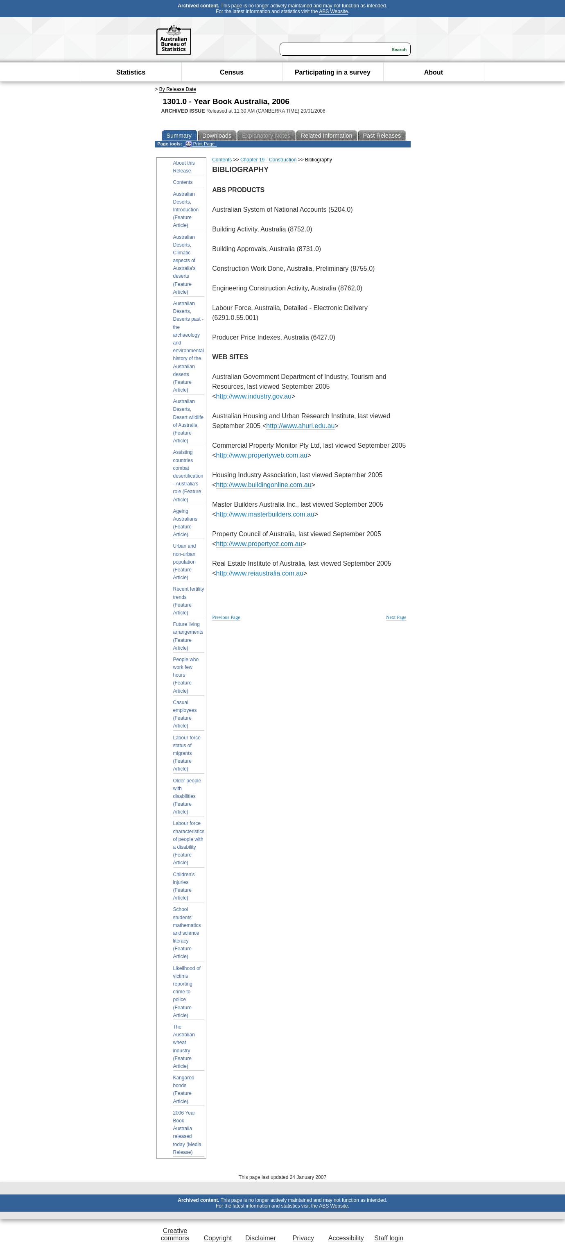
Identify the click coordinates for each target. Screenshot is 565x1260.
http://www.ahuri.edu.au (300, 425)
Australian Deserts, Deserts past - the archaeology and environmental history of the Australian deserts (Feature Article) (188, 347)
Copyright (218, 1238)
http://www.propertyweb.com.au (261, 455)
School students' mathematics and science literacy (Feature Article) (187, 932)
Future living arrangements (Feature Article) (188, 636)
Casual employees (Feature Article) (185, 714)
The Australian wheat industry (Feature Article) (184, 1046)
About (433, 72)
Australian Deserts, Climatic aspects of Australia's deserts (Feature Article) (184, 264)
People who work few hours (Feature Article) (186, 675)
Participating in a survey (333, 72)
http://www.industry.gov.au (254, 396)
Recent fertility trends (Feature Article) (188, 601)
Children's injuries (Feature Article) (184, 886)
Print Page (200, 144)
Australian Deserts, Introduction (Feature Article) (186, 210)
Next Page (396, 617)
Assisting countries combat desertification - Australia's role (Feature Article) (188, 475)
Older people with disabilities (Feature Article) (187, 796)
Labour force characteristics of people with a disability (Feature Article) (189, 843)
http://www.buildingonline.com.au (264, 484)
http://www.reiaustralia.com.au (259, 573)
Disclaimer (260, 1238)
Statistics (130, 72)
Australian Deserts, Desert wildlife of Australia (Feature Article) (188, 421)
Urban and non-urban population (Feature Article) (184, 561)
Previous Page (226, 617)
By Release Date (177, 89)
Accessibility (346, 1238)
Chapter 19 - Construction (268, 160)
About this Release (184, 167)
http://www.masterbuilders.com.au (265, 514)
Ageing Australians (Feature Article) (185, 523)
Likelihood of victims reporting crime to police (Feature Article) (187, 991)
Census (232, 72)
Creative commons (175, 1234)
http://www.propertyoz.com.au (259, 543)
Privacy (303, 1238)
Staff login (388, 1238)
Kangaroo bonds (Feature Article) (183, 1089)
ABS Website (333, 11)
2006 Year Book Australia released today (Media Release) (187, 1132)
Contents (183, 182)
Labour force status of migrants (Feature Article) (187, 753)
